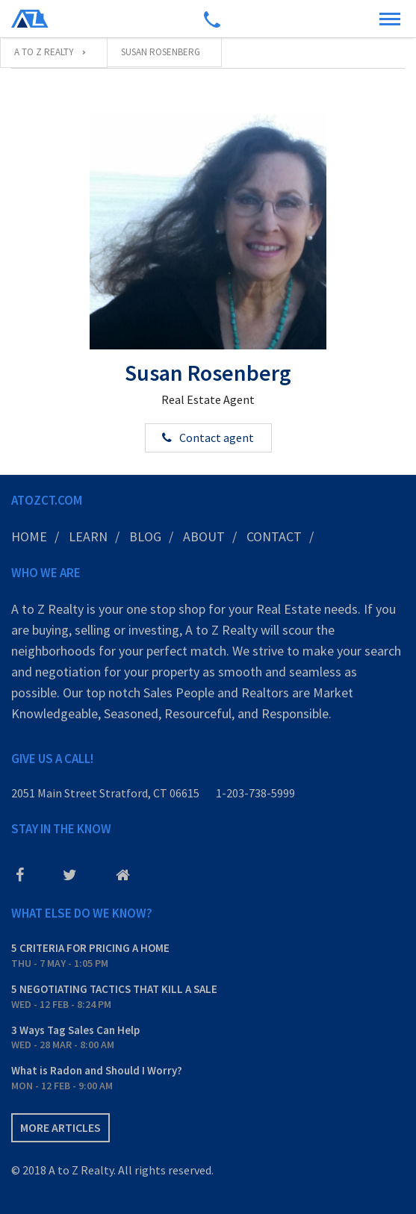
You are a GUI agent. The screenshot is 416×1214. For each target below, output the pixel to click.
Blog (145, 536)
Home (29, 536)
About (204, 536)
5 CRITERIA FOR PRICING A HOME (90, 948)
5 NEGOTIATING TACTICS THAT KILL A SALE (114, 989)
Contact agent (216, 437)
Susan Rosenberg (208, 372)
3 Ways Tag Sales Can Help (75, 1030)
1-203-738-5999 (255, 792)
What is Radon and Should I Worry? (96, 1070)
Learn (88, 536)
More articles (60, 1127)
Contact (274, 536)
